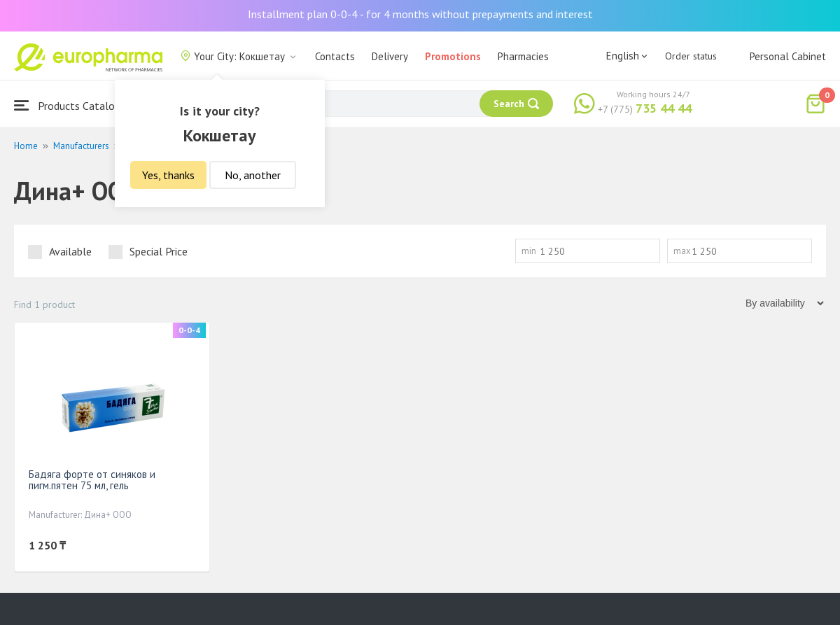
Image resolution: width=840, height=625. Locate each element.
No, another (253, 175)
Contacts (335, 56)
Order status (691, 56)
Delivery (390, 56)
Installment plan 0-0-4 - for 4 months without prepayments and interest (420, 14)
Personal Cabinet (788, 56)
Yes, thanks (168, 175)
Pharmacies (523, 56)
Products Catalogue (73, 105)
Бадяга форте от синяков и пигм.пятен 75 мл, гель (92, 480)
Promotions (453, 56)
